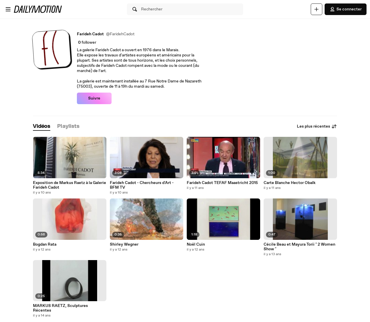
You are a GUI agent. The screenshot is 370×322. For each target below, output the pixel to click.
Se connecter (346, 9)
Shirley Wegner (124, 244)
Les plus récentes (317, 126)
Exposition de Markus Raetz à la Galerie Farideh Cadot (69, 185)
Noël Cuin (196, 244)
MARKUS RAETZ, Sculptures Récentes (60, 308)
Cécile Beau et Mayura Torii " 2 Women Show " (299, 246)
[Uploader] (316, 9)
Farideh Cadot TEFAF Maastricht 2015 (222, 183)
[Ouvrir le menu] (8, 9)
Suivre (94, 98)
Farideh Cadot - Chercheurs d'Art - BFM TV (142, 185)
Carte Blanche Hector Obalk (290, 183)
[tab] (41, 126)
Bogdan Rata (44, 244)
